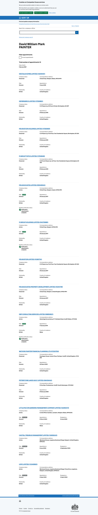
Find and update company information (29, 21)
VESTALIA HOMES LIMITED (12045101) (32, 74)
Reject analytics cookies (41, 12)
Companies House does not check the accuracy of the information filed (34, 24)
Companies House (26, 511)
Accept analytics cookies (26, 12)
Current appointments (26, 57)
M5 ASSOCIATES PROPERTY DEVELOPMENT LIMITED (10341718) (41, 287)
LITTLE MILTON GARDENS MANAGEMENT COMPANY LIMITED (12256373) (44, 408)
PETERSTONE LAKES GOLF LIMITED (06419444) (35, 380)
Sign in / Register (75, 25)
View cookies (52, 12)
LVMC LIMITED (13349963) (28, 464)
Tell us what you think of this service (26, 495)
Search (76, 32)
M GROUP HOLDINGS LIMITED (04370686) (33, 222)
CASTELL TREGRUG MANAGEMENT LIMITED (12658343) (38, 435)
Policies (20, 508)
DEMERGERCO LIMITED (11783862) (31, 101)
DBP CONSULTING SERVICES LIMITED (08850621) (36, 314)
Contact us (30, 508)
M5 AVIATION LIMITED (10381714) (30, 259)
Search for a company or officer (27, 28)
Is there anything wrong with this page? (70, 495)
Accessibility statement (39, 508)
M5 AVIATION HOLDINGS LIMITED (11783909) (34, 129)
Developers (47, 508)
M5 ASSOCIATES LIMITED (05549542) (32, 185)
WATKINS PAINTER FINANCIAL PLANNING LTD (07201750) (39, 351)
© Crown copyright (75, 511)
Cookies (25, 508)
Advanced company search (26, 37)
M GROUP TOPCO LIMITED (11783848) (32, 156)
